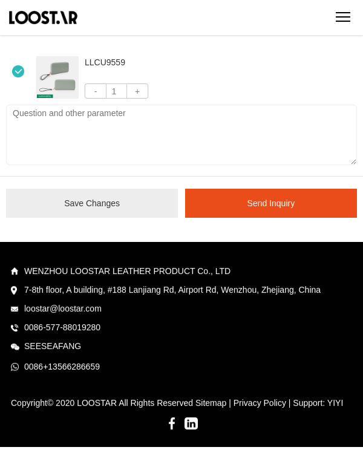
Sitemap (210, 403)
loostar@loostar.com (63, 309)
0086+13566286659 (62, 367)
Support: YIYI (318, 403)
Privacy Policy (260, 403)
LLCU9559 (105, 62)
